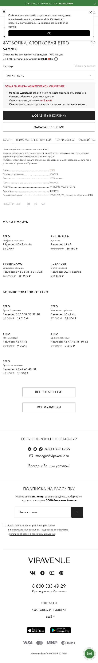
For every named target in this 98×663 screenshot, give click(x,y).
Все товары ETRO (49, 392)
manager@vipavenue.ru (52, 456)
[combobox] (49, 75)
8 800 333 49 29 (57, 449)
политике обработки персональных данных (32, 534)
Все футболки (49, 407)
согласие (20, 525)
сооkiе (12, 26)
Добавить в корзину (49, 115)
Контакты (49, 603)
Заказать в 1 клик (49, 127)
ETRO (52, 170)
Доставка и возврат (48, 610)
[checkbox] (35, 529)
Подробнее (66, 3)
